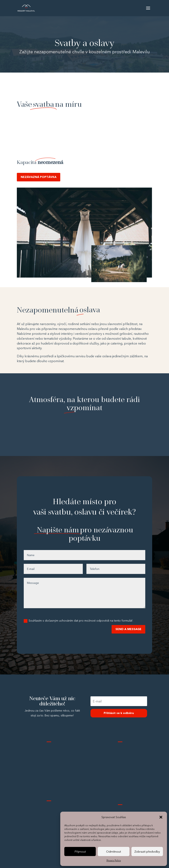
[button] (161, 817)
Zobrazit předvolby (147, 851)
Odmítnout (113, 851)
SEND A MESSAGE (128, 629)
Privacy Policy (114, 860)
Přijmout (80, 851)
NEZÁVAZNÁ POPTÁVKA (38, 177)
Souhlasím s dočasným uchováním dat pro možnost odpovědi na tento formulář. (78, 621)
